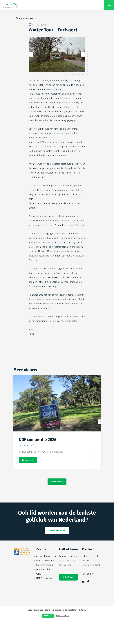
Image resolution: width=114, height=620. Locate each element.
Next (83, 54)
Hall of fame (68, 577)
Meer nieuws (57, 481)
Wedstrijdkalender (45, 560)
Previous (31, 54)
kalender (61, 321)
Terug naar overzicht (26, 18)
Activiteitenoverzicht (46, 556)
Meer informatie (62, 616)
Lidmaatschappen (57, 530)
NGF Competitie (44, 578)
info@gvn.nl (88, 573)
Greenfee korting (44, 565)
